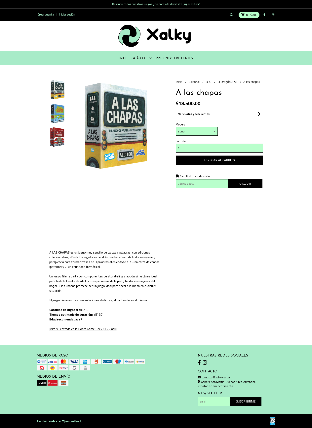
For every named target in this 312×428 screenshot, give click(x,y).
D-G (209, 82)
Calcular (245, 183)
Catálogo (142, 58)
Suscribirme (245, 401)
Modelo (180, 124)
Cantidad (181, 141)
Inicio (123, 58)
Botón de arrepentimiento (215, 386)
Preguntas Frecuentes (174, 58)
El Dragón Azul (227, 82)
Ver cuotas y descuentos (194, 114)
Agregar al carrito (219, 160)
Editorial (194, 82)
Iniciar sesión (67, 14)
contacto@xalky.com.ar (214, 377)
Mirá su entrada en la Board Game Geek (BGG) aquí (83, 329)
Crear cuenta (46, 14)
